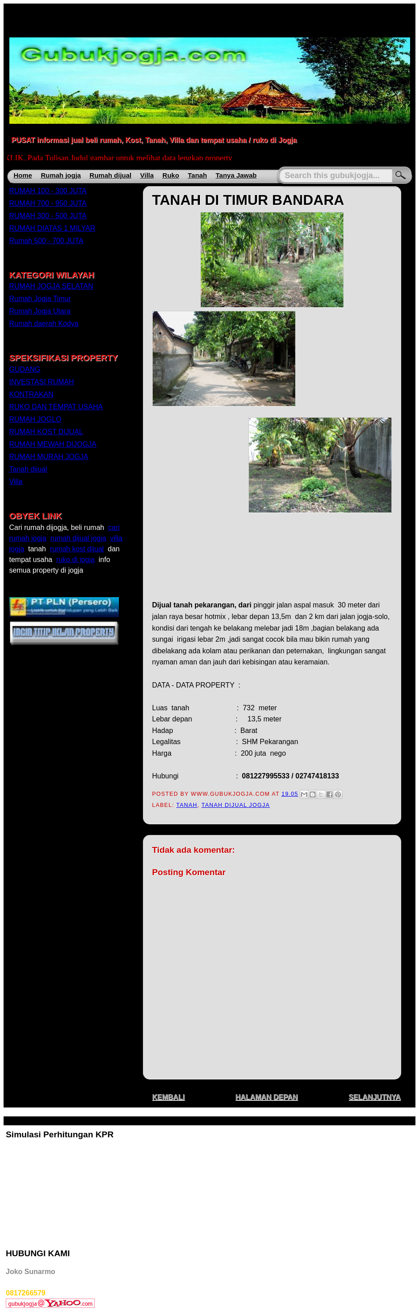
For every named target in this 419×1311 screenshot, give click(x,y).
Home (23, 175)
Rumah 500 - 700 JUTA (46, 240)
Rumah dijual (110, 175)
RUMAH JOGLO (35, 419)
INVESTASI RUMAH (41, 382)
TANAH (187, 805)
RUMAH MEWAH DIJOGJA (53, 444)
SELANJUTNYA (375, 1097)
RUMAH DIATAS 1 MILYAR (52, 228)
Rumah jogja (61, 175)
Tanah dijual (28, 469)
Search (401, 175)
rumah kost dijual (77, 549)
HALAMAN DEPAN (266, 1097)
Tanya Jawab (236, 175)
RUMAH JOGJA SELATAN (51, 286)
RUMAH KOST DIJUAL (46, 432)
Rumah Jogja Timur (40, 298)
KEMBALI (168, 1097)
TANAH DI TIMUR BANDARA (248, 200)
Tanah (197, 175)
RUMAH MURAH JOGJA (49, 456)
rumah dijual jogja (78, 538)
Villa (147, 175)
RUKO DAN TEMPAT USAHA (56, 407)
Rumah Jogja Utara (40, 311)
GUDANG (25, 369)
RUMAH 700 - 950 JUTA (48, 203)
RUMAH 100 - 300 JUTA (48, 191)
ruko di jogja (75, 559)
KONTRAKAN (31, 394)
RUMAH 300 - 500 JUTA (48, 216)
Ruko (171, 175)
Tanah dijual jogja (236, 805)
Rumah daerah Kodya (44, 323)
